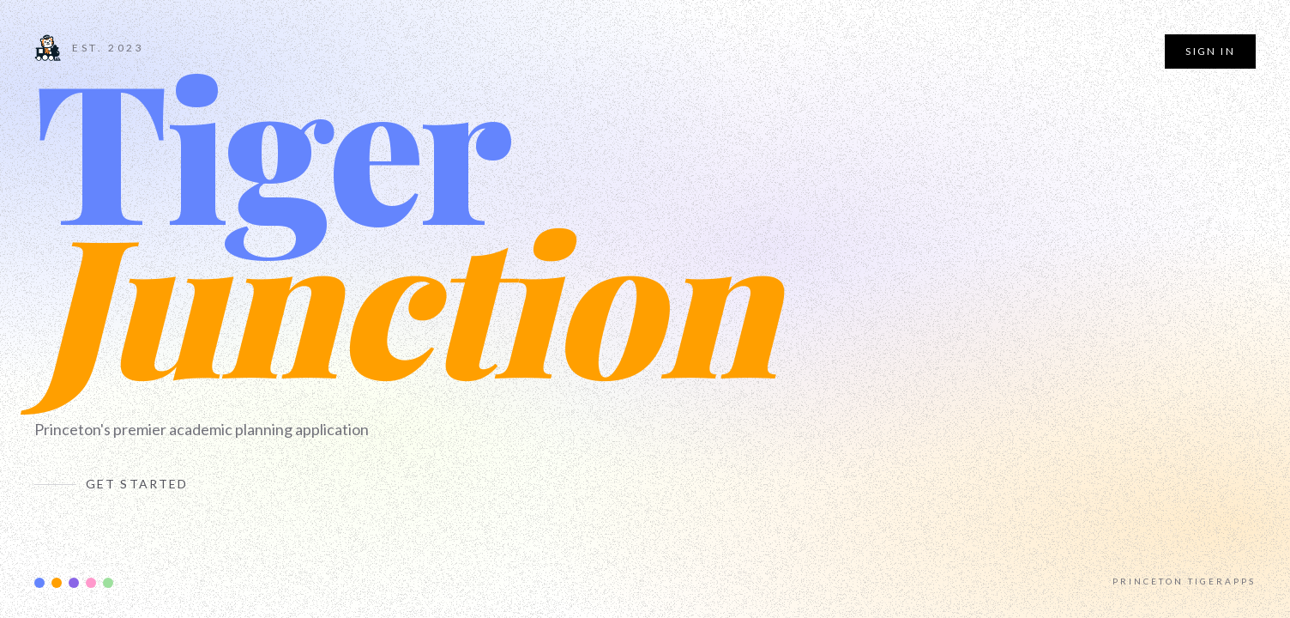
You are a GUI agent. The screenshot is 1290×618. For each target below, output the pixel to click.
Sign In (1210, 51)
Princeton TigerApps (1184, 581)
